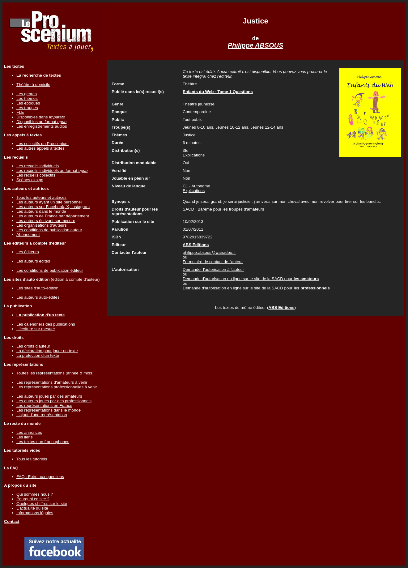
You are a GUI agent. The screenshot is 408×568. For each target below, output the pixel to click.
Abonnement (28, 234)
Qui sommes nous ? (34, 494)
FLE (20, 112)
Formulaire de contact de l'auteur (213, 261)
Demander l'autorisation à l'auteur (213, 269)
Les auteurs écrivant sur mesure (45, 220)
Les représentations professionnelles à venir (56, 387)
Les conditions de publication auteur (49, 230)
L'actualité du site (32, 508)
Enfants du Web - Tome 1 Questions (218, 91)
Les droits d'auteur (33, 346)
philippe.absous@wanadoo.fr (209, 252)
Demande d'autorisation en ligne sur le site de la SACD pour (251, 278)
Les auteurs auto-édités (37, 297)
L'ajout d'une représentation (41, 414)
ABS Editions (281, 307)
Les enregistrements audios (41, 126)
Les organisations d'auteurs (41, 225)
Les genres (26, 94)
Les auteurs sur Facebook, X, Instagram (53, 206)
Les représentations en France (44, 405)
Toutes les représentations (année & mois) (55, 373)
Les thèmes (27, 98)
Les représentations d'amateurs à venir (51, 382)
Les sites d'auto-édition (37, 288)
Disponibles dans (40, 117)
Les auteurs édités (33, 261)
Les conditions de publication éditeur (49, 270)
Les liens (24, 437)
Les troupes (27, 107)
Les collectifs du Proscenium (42, 143)
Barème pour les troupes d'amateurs (231, 209)
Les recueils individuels (37, 166)
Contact (11, 521)
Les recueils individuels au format (51, 170)
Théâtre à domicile (33, 84)
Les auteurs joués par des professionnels (53, 401)
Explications (194, 155)
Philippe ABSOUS (255, 45)
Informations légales (34, 512)
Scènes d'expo (29, 179)
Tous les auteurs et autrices (41, 197)
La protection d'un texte (37, 355)
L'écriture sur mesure (35, 329)
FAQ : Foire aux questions (40, 476)
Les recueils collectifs (35, 175)
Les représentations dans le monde (48, 410)
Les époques (28, 103)
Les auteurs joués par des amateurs (49, 396)
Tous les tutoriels (31, 459)
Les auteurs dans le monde (41, 211)
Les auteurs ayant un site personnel (49, 202)
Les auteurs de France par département (52, 216)
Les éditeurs (27, 252)
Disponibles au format (41, 121)
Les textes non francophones (42, 441)
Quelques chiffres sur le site (41, 503)
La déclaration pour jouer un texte (47, 350)
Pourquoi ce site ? (32, 499)
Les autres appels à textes (40, 148)
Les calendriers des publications (45, 324)
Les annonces (29, 432)
